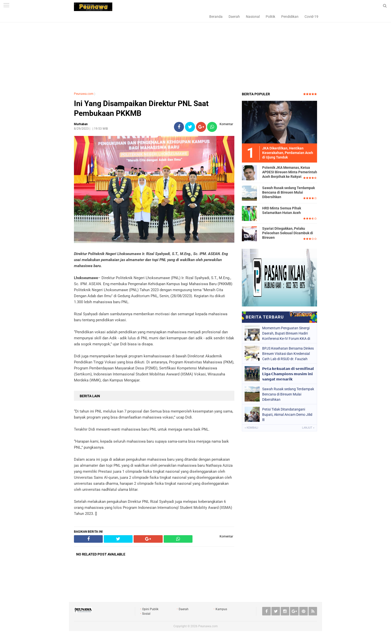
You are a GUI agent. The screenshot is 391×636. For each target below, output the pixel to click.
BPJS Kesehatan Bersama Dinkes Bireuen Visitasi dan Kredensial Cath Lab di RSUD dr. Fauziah (288, 353)
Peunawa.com (83, 94)
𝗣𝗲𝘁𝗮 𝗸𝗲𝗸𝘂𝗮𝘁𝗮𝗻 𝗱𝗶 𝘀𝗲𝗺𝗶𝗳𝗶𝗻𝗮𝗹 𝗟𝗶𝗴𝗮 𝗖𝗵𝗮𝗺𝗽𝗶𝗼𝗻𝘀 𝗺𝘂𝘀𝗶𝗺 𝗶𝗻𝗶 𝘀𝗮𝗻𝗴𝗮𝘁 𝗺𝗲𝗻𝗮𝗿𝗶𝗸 (288, 374)
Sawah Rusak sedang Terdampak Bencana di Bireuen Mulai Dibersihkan (288, 192)
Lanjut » (308, 427)
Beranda (216, 17)
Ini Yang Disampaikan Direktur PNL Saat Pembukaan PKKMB (141, 108)
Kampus (221, 609)
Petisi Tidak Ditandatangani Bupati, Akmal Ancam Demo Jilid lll (287, 414)
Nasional (253, 17)
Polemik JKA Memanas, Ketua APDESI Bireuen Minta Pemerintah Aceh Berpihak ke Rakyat (289, 172)
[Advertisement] (195, 51)
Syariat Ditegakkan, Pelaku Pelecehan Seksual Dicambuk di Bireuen (287, 233)
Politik (270, 17)
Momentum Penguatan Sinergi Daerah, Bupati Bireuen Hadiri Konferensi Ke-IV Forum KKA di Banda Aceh (286, 333)
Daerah (234, 17)
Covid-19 (311, 17)
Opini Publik (150, 609)
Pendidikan (290, 17)
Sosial (146, 613)
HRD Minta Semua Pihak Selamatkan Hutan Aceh (281, 210)
